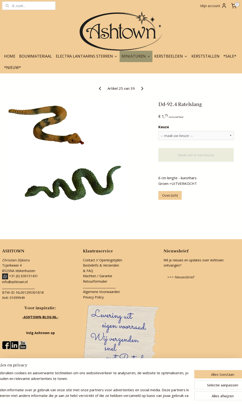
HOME (9, 56)
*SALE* (229, 56)
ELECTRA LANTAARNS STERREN (87, 56)
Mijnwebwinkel (169, 395)
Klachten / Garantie (97, 276)
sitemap (100, 395)
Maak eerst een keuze (196, 155)
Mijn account (213, 6)
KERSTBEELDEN (171, 56)
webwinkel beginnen (128, 395)
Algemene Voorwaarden (101, 291)
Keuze (163, 126)
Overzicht (170, 195)
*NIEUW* (12, 67)
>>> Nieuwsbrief (180, 277)
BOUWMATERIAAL (35, 56)
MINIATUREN (136, 56)
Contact (89, 260)
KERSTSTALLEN (205, 56)
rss (110, 395)
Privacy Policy (93, 297)
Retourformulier (95, 281)
